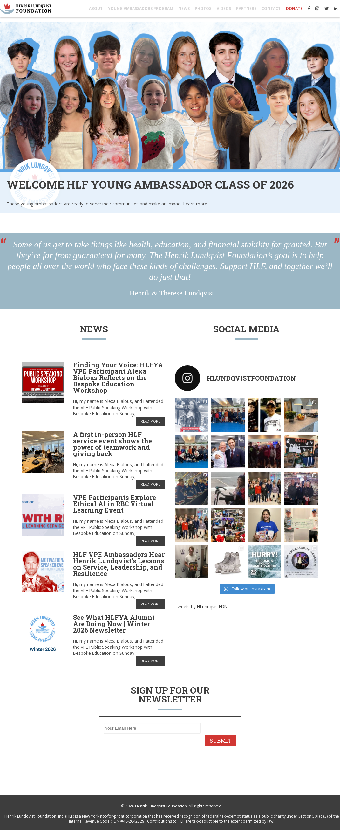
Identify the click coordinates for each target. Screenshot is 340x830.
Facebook (309, 8)
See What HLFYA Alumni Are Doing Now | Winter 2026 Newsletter (114, 623)
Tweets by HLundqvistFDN (201, 607)
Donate (294, 8)
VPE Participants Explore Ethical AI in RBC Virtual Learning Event (114, 503)
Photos (203, 8)
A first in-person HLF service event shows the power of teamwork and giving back (112, 444)
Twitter (326, 8)
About (96, 8)
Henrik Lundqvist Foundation (161, 806)
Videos (224, 8)
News (184, 8)
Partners (246, 8)
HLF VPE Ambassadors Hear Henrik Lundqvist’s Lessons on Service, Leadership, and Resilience (119, 564)
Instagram (317, 8)
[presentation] (152, 747)
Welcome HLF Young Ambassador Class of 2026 (150, 184)
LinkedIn (335, 8)
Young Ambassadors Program (140, 8)
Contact (271, 8)
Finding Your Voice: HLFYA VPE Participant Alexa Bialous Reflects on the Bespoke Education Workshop (118, 377)
